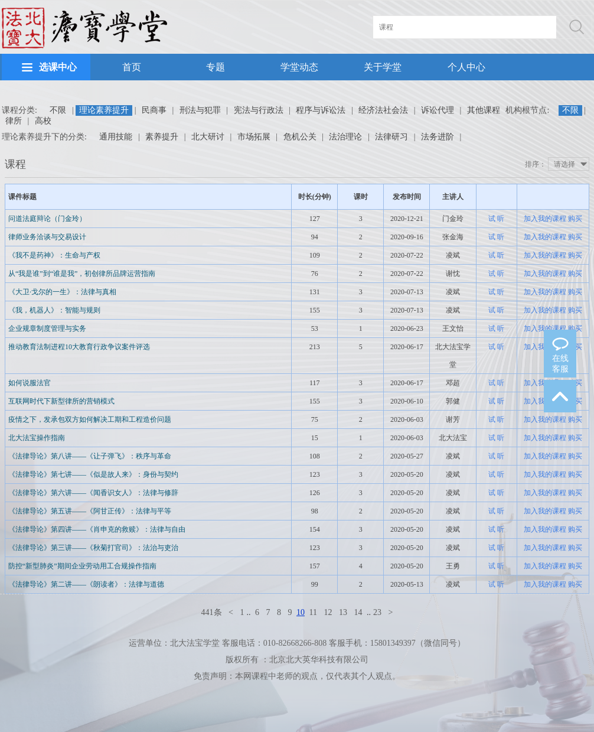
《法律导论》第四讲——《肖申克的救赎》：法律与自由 (96, 529)
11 (313, 612)
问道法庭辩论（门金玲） (47, 218)
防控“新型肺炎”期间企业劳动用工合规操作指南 (82, 566)
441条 (211, 612)
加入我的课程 (545, 218)
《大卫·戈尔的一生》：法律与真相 (62, 292)
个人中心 (466, 67)
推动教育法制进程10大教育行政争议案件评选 (79, 347)
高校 (43, 120)
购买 (575, 218)
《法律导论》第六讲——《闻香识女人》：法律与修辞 (93, 493)
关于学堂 (383, 67)
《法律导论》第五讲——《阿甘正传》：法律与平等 (89, 511)
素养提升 (161, 136)
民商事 (154, 110)
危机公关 (299, 136)
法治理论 (345, 136)
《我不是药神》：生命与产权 (54, 255)
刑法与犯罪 (200, 110)
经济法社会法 (383, 110)
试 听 (496, 218)
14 (358, 612)
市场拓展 (253, 136)
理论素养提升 (104, 110)
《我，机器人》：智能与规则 (54, 310)
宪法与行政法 (258, 110)
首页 (131, 67)
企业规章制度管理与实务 (47, 328)
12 (328, 612)
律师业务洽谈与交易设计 (47, 237)
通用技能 (115, 136)
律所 (13, 120)
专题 (215, 67)
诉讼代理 (437, 110)
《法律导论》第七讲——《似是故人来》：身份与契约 (93, 474)
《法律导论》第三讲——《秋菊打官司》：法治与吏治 (93, 548)
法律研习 (391, 136)
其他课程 (483, 110)
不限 (58, 110)
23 (377, 612)
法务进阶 (437, 136)
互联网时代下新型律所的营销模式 (61, 401)
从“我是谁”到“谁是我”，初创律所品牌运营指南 (81, 273)
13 (343, 612)
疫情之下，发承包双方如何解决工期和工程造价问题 (89, 419)
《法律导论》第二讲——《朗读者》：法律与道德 (86, 584)
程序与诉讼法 (320, 110)
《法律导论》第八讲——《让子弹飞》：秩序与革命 (89, 456)
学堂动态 (299, 67)
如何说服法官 (29, 383)
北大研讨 (207, 136)
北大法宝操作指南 (36, 438)
